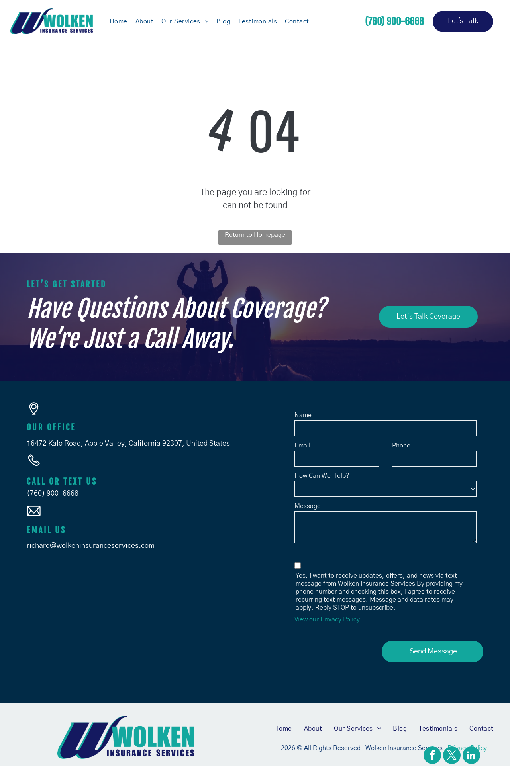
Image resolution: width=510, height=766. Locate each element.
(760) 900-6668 (52, 493)
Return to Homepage (255, 235)
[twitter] (452, 756)
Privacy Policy (467, 743)
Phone (401, 445)
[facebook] (432, 756)
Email (302, 445)
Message (307, 506)
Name (303, 415)
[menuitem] (118, 21)
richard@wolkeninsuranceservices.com (91, 545)
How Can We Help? (321, 476)
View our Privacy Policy (327, 619)
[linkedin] (471, 756)
